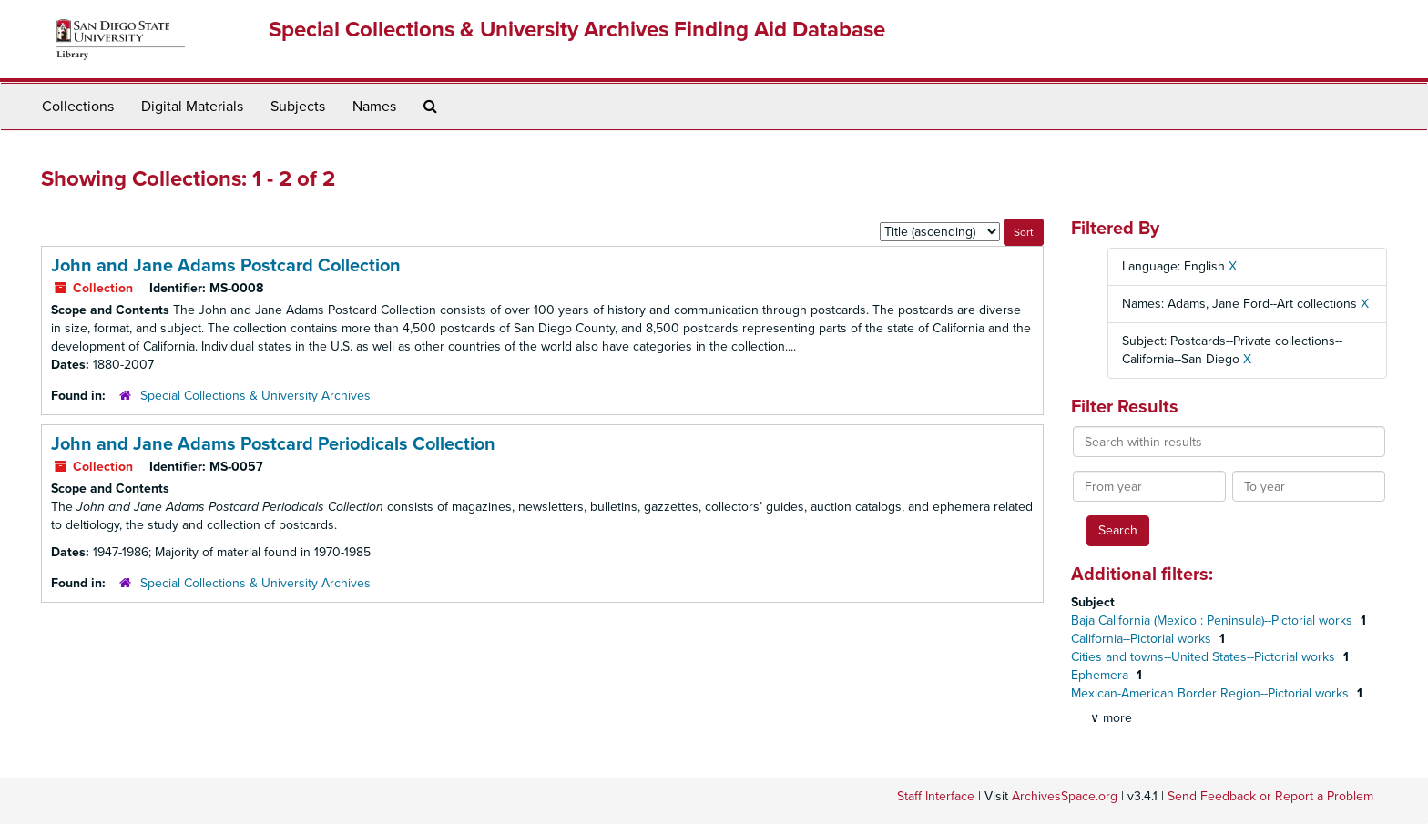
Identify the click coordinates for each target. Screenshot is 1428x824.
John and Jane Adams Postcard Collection (226, 266)
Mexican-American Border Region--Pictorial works (1211, 693)
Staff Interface (935, 796)
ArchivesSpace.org (1064, 796)
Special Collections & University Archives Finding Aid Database (577, 29)
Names (374, 106)
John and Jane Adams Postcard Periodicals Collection (273, 444)
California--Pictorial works (1143, 638)
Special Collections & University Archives (255, 395)
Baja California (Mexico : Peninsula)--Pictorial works (1213, 620)
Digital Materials (192, 106)
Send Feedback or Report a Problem (1270, 796)
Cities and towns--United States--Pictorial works (1205, 657)
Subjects (297, 106)
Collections (78, 106)
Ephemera (1101, 675)
